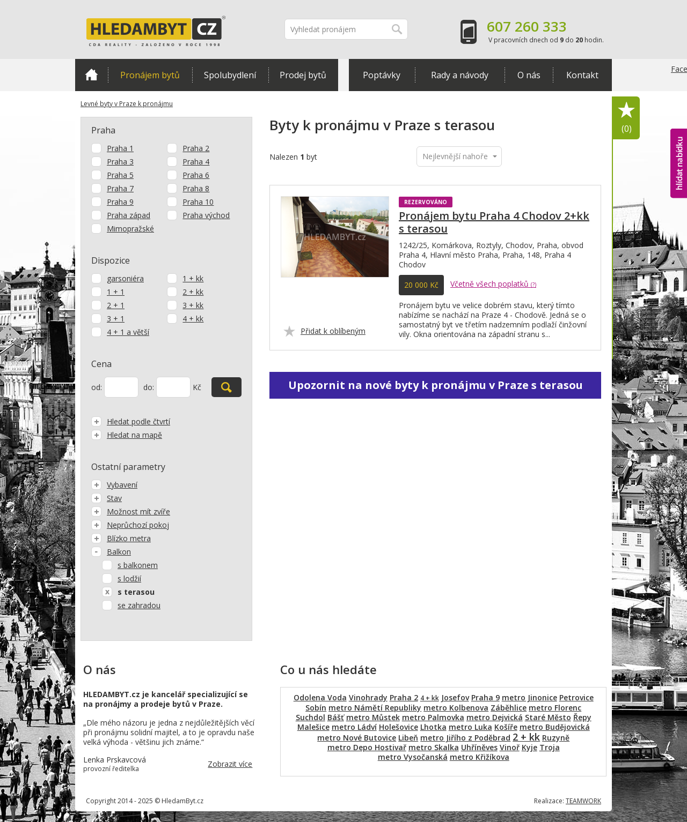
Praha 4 (195, 161)
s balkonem (138, 565)
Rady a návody (459, 75)
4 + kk (192, 318)
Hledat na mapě (126, 435)
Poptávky (381, 75)
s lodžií (129, 578)
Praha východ (206, 215)
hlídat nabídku (678, 163)
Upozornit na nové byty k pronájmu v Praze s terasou (435, 385)
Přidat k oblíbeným (333, 331)
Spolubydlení (230, 75)
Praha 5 (120, 175)
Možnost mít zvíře (130, 511)
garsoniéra (125, 278)
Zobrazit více (230, 764)
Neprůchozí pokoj (130, 525)
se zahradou (139, 605)
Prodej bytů (303, 75)
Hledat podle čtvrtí (130, 421)
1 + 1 (116, 292)
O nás (528, 75)
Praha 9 (120, 202)
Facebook (679, 91)
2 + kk (192, 292)
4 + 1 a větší (128, 332)
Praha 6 (195, 175)
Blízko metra (121, 538)
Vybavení (114, 485)
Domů (91, 74)
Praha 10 (198, 202)
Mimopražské (130, 228)
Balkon (111, 552)
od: (96, 387)
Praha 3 (120, 161)
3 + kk (192, 305)
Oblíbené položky (626, 118)
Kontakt (582, 75)
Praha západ (128, 215)
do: (148, 387)
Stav (106, 498)
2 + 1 (116, 305)
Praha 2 (195, 148)
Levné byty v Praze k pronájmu (127, 103)
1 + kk (192, 278)
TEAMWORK (583, 800)
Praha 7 (120, 188)
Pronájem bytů (150, 75)
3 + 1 (116, 318)
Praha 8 (195, 188)
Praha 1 (120, 148)
